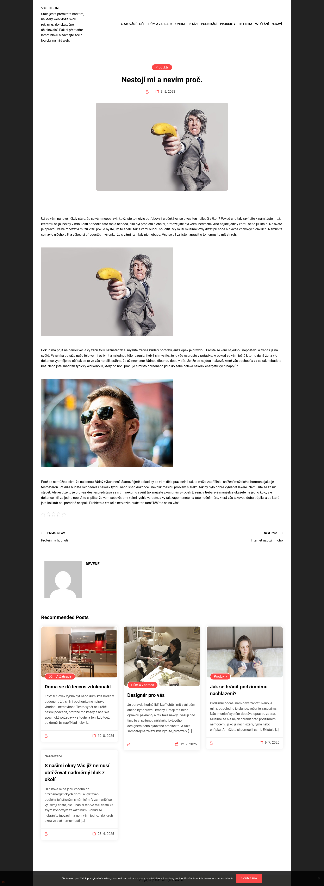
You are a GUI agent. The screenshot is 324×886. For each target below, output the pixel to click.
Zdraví (277, 24)
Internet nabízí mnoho (267, 540)
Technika (245, 24)
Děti (142, 24)
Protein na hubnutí (54, 540)
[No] (319, 878)
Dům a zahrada (160, 24)
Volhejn (50, 8)
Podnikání (209, 24)
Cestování (128, 24)
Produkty (227, 24)
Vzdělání (262, 24)
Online (180, 24)
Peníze (193, 24)
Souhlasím (249, 878)
